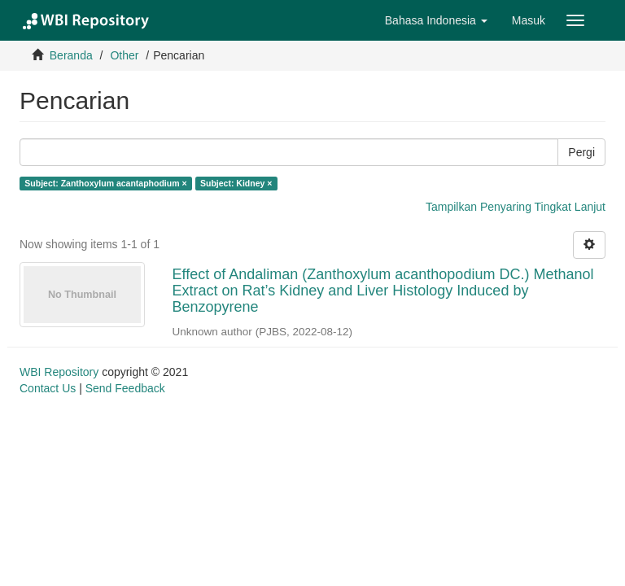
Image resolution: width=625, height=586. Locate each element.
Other (124, 55)
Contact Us (48, 388)
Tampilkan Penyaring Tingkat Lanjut (515, 206)
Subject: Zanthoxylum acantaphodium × (105, 183)
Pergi (581, 152)
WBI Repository (59, 371)
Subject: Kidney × (236, 183)
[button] (436, 20)
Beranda (71, 55)
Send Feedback (125, 388)
